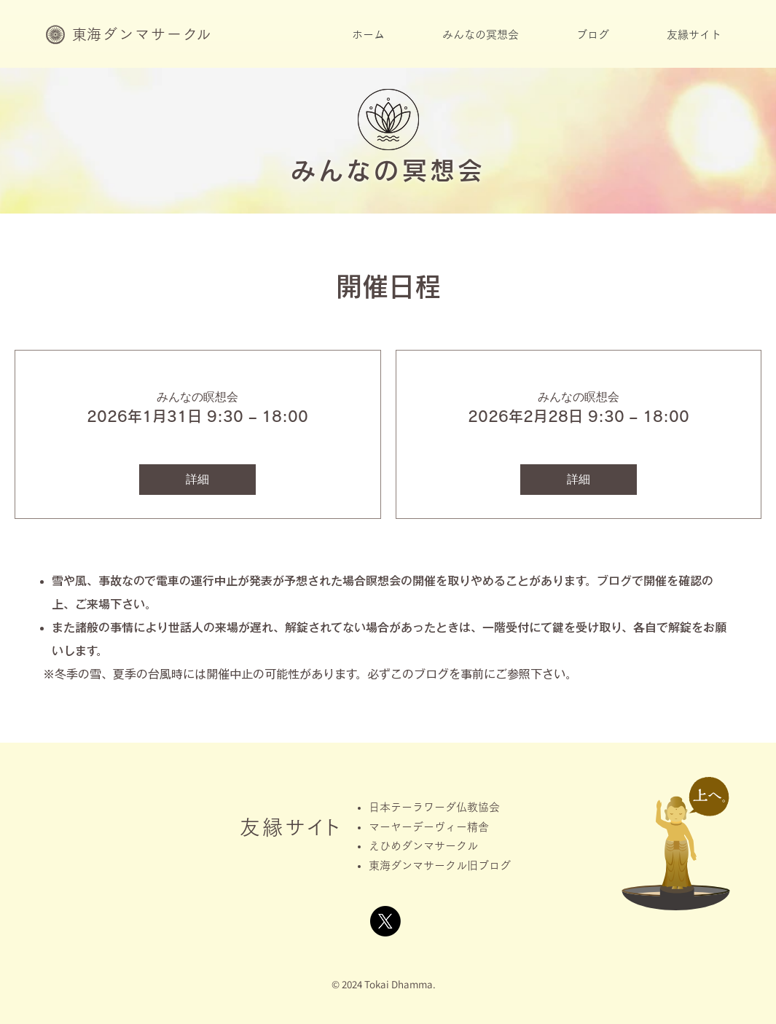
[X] (385, 921)
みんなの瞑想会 (197, 397)
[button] (481, 39)
